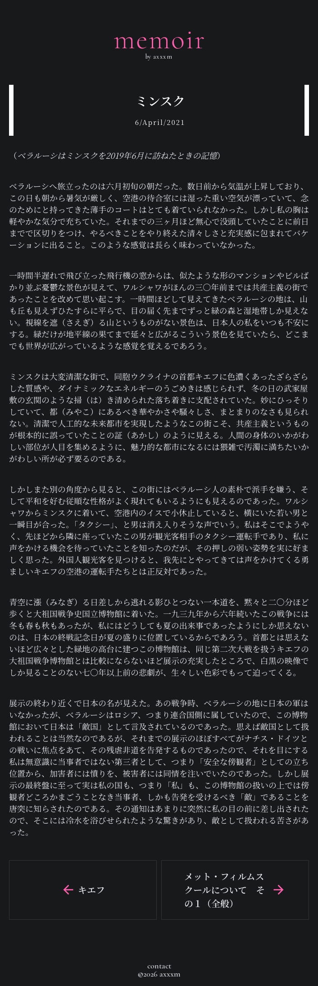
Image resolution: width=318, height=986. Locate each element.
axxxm (162, 56)
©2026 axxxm (159, 974)
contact (159, 966)
